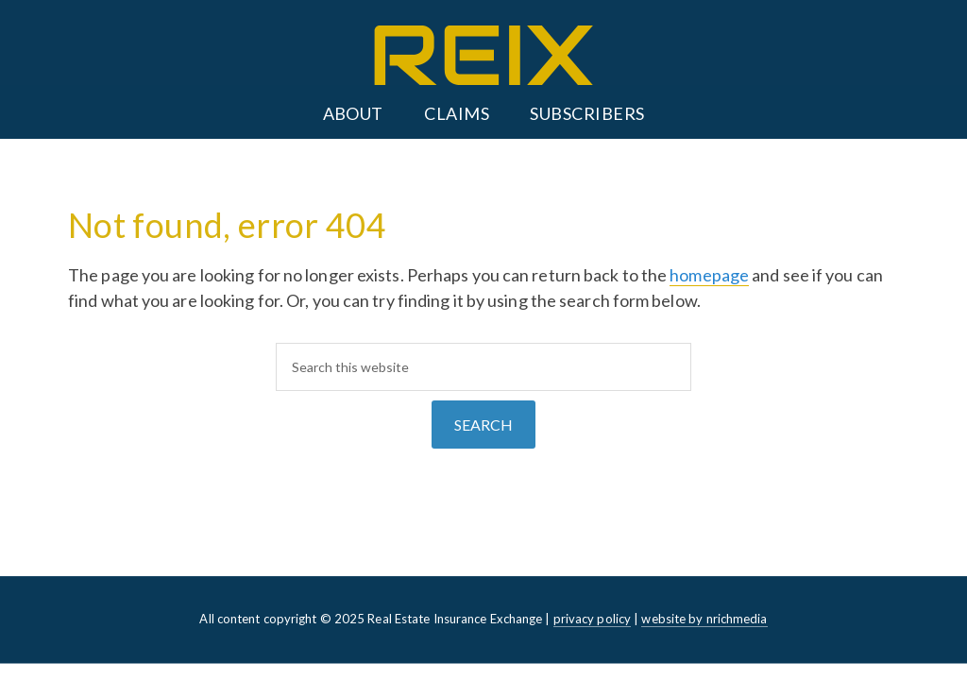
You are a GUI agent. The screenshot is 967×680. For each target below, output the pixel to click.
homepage (709, 274)
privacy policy (592, 618)
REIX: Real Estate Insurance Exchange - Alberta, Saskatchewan (483, 55)
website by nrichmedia (704, 618)
